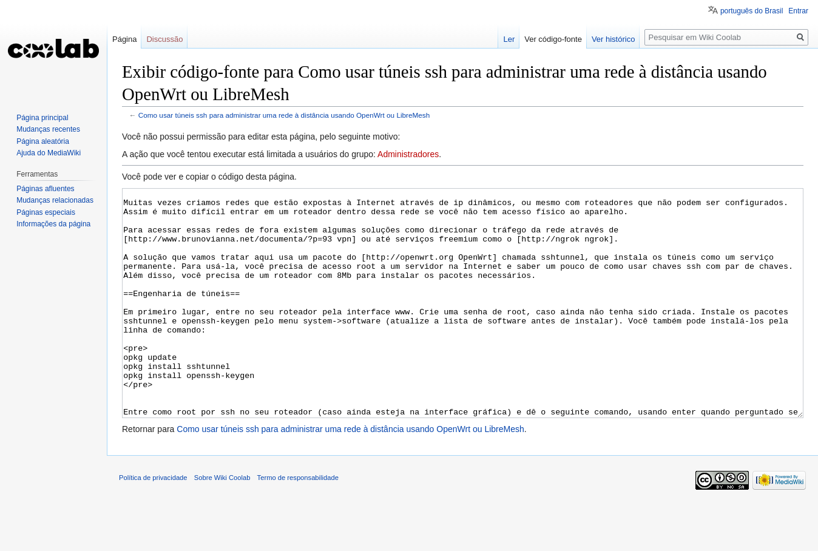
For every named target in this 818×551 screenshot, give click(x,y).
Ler (509, 39)
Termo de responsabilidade (298, 523)
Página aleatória (42, 141)
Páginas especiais (45, 212)
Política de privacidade (153, 523)
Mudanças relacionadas (54, 200)
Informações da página (53, 224)
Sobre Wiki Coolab (222, 523)
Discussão (164, 39)
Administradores (408, 154)
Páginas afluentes (45, 188)
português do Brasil (751, 11)
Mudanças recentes (48, 129)
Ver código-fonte (553, 39)
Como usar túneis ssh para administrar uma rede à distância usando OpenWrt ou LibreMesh (284, 115)
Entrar (798, 11)
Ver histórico (613, 39)
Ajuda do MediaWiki (48, 153)
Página (124, 39)
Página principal (42, 117)
